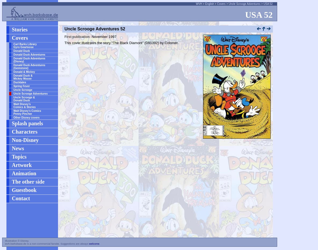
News (18, 148)
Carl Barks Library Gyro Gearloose (25, 46)
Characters (25, 132)
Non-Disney (25, 140)
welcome (94, 243)
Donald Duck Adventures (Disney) (29, 60)
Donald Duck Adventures (29, 54)
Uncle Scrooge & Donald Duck (24, 99)
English (209, 3)
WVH (199, 3)
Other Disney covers (26, 117)
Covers (221, 3)
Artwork (22, 165)
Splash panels (27, 123)
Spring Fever (21, 86)
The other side (28, 182)
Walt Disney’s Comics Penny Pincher (27, 112)
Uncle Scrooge (22, 89)
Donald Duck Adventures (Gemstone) (29, 67)
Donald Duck (21, 50)
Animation (24, 173)
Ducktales (19, 82)
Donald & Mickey (24, 71)
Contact (21, 198)
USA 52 (268, 3)
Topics (19, 157)
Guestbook (24, 190)
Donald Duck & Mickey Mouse (22, 77)
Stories (20, 30)
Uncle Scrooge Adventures (244, 3)
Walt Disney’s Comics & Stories (24, 106)
